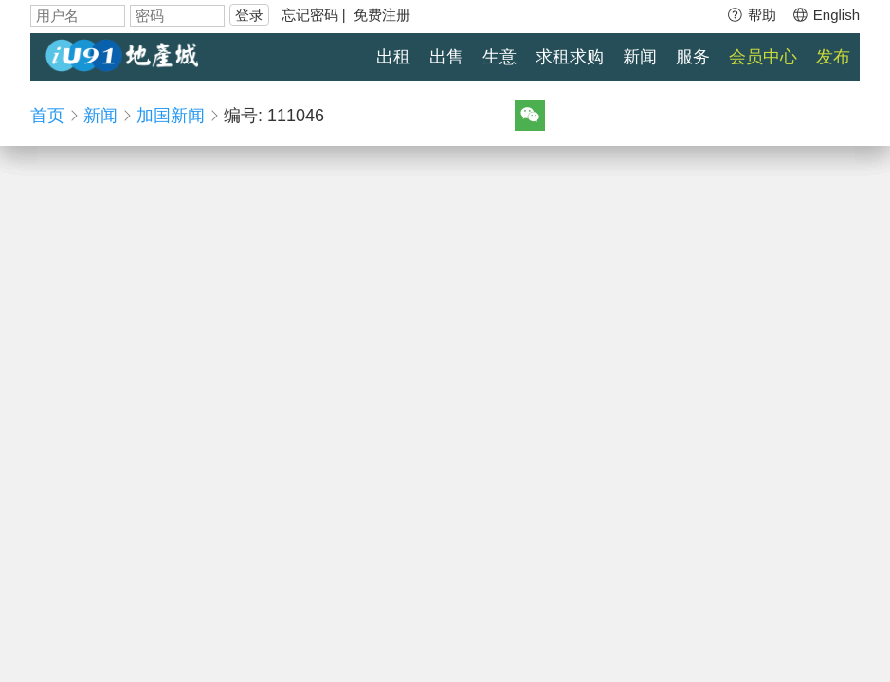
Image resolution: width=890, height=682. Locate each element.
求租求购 (570, 56)
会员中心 (763, 56)
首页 (47, 115)
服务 (693, 56)
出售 (446, 56)
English (825, 15)
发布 (833, 56)
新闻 (640, 56)
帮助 (751, 15)
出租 (393, 56)
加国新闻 (170, 115)
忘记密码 (310, 15)
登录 (249, 15)
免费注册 (382, 15)
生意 (499, 56)
